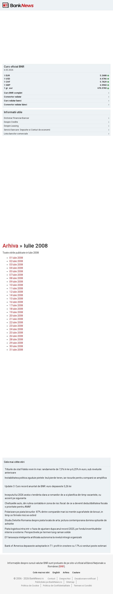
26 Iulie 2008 (16, 336)
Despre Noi (64, 578)
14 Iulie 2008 (16, 295)
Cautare (76, 572)
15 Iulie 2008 (16, 298)
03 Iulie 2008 (16, 264)
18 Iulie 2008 (16, 308)
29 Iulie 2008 (16, 342)
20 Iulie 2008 (16, 315)
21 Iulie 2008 (16, 319)
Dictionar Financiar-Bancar (56, 118)
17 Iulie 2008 (16, 305)
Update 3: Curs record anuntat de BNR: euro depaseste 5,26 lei (38, 486)
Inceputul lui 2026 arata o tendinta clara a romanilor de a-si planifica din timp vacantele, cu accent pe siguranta (53, 496)
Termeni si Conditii (83, 585)
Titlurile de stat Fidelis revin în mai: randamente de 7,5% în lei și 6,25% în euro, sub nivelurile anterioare (53, 471)
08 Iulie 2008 (16, 278)
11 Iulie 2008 (16, 288)
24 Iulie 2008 (16, 329)
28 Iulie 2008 (16, 339)
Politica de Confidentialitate (56, 585)
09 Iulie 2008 (16, 281)
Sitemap (70, 582)
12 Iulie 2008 (16, 291)
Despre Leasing (56, 126)
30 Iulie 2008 (16, 346)
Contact (51, 578)
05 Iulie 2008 (16, 271)
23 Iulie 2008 (16, 325)
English (56, 572)
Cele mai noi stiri (41, 572)
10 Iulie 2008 (16, 285)
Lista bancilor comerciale (56, 134)
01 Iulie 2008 (16, 257)
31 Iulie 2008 (16, 349)
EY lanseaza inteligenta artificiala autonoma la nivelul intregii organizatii (43, 537)
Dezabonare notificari (85, 578)
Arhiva (10, 245)
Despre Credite (56, 122)
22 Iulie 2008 (16, 322)
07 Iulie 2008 (16, 274)
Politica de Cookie (30, 585)
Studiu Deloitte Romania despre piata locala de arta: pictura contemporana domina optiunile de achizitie (56, 522)
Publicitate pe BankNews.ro (48, 582)
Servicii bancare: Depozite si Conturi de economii (56, 130)
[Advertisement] (58, 37)
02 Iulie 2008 (16, 261)
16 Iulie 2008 (16, 302)
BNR (61, 566)
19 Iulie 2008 (16, 312)
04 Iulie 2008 (16, 268)
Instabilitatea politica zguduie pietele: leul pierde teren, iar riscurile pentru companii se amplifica (56, 477)
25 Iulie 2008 (16, 332)
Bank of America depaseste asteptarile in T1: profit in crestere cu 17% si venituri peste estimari (56, 545)
